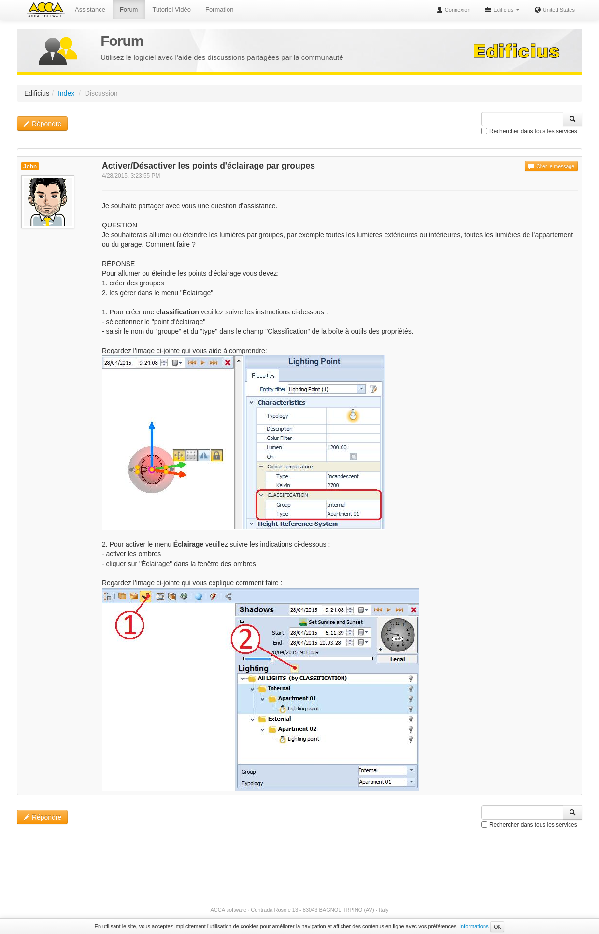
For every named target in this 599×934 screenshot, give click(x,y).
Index (66, 93)
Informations (474, 926)
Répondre (42, 123)
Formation (219, 9)
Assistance (90, 9)
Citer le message (551, 166)
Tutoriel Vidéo (171, 9)
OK (497, 927)
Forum (129, 9)
